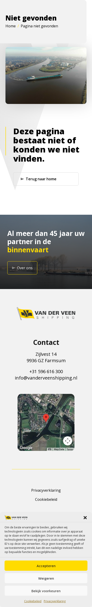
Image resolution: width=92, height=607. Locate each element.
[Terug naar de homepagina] (46, 313)
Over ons (22, 267)
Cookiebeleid (32, 601)
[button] (85, 517)
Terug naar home (38, 178)
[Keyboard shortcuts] (49, 449)
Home (10, 25)
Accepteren (46, 565)
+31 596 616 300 (46, 371)
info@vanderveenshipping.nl (46, 378)
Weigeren (46, 578)
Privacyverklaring (55, 601)
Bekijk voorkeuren (46, 591)
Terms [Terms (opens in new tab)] (70, 449)
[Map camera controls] (67, 440)
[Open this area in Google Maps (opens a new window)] (26, 448)
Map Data (59, 449)
